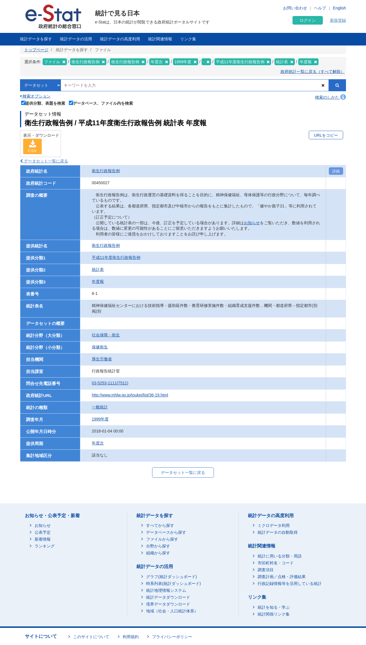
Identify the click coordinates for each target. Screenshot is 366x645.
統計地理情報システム (166, 590)
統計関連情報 (160, 39)
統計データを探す (36, 39)
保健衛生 (100, 347)
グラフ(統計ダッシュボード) (171, 577)
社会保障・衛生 (106, 335)
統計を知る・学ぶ (274, 607)
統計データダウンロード (168, 597)
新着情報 (43, 539)
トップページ (36, 49)
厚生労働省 (102, 359)
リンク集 (188, 39)
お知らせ (252, 223)
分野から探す (158, 546)
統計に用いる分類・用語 (280, 556)
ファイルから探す (162, 539)
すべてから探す (160, 525)
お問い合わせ (295, 8)
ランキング (45, 546)
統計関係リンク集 (274, 614)
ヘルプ (320, 8)
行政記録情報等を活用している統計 (290, 584)
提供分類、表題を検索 (43, 102)
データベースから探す (166, 532)
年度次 (98, 443)
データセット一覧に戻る (44, 161)
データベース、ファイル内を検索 (101, 102)
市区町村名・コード (276, 563)
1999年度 (100, 419)
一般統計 (100, 407)
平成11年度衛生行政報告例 (116, 257)
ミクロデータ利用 (274, 525)
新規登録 (338, 20)
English (339, 8)
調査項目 (266, 570)
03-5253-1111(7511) (110, 383)
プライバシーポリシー (172, 637)
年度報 (98, 281)
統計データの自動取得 (278, 532)
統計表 (98, 269)
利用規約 (131, 637)
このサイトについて (91, 637)
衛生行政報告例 (106, 170)
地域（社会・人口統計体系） (172, 611)
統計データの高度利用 (120, 39)
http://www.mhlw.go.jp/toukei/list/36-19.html (130, 395)
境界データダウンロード (168, 604)
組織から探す (158, 553)
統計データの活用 (76, 39)
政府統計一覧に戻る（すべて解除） (313, 71)
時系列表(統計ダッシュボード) (173, 584)
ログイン (308, 20)
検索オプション (35, 96)
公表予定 (43, 532)
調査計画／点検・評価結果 (282, 577)
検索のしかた (330, 97)
